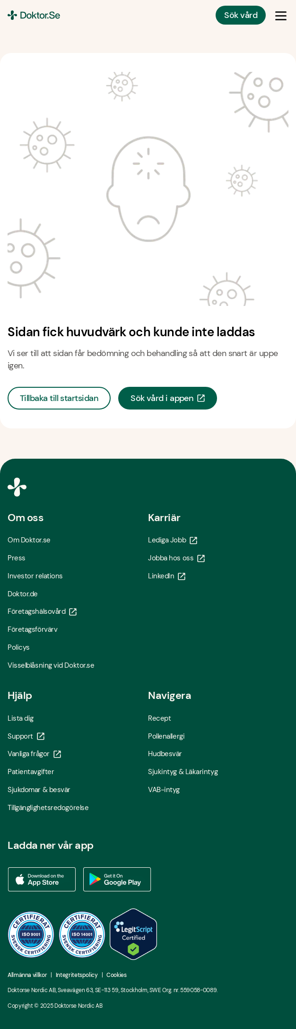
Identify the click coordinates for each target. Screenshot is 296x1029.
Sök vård (240, 15)
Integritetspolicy (77, 975)
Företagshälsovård (42, 611)
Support (26, 736)
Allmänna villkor (27, 975)
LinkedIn (166, 576)
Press (17, 558)
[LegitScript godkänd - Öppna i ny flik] (133, 933)
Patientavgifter (31, 771)
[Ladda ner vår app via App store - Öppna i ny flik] (42, 879)
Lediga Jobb (172, 540)
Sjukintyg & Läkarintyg (183, 771)
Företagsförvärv (32, 629)
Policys (19, 647)
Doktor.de (23, 594)
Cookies (116, 975)
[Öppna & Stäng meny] (281, 15)
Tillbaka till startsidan (59, 398)
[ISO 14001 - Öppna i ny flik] (82, 934)
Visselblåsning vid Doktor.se (51, 665)
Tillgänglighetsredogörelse (48, 807)
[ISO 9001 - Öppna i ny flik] (31, 934)
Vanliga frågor (34, 754)
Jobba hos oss (176, 558)
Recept (159, 718)
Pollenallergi (166, 736)
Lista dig (21, 718)
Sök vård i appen (168, 398)
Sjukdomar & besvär (39, 789)
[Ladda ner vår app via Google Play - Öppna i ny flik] (117, 879)
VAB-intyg (164, 789)
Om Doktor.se (29, 540)
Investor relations (35, 576)
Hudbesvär (165, 754)
